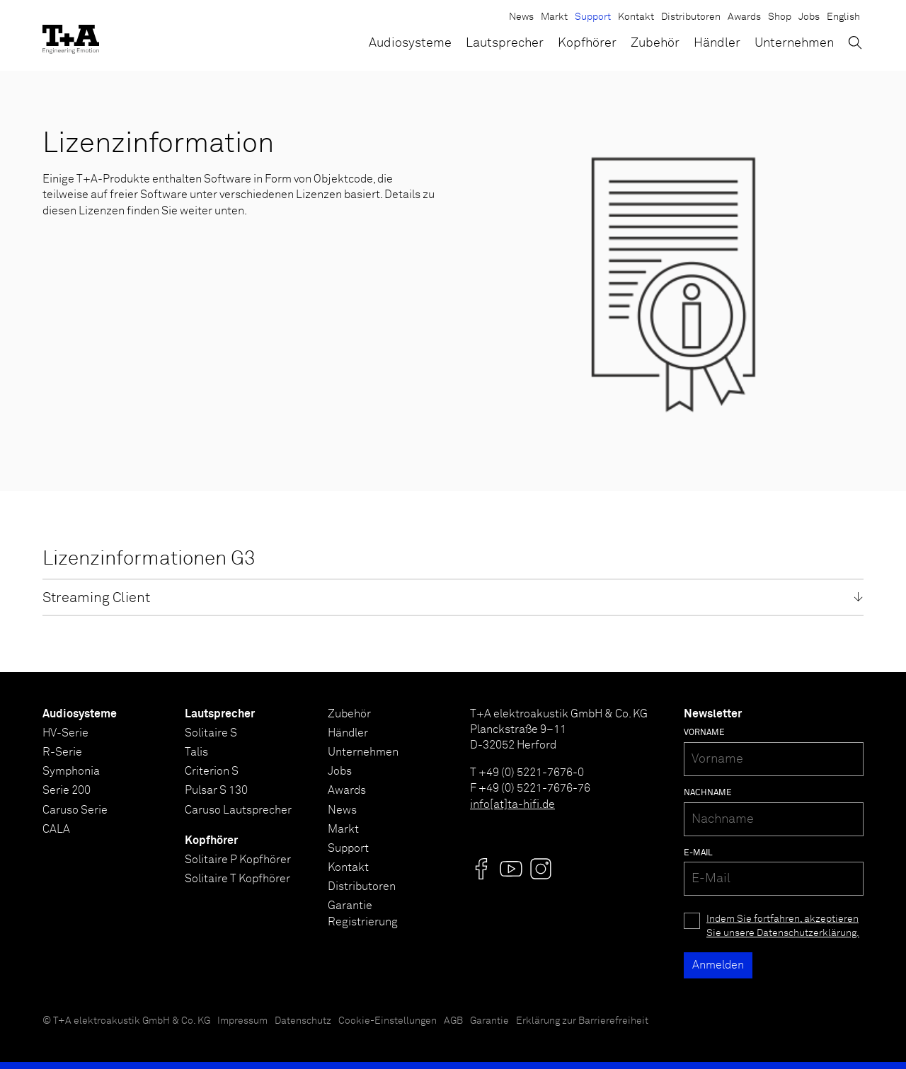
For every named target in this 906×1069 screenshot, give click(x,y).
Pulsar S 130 (216, 790)
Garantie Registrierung (363, 913)
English (843, 17)
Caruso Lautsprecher (238, 810)
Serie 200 (66, 790)
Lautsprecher (505, 43)
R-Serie (62, 752)
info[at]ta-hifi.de (512, 804)
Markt (554, 17)
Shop (779, 17)
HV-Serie (65, 733)
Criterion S (212, 771)
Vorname (704, 733)
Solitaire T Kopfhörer (237, 878)
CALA (56, 829)
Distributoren (691, 17)
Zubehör (655, 43)
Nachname (708, 793)
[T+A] (70, 35)
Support (593, 17)
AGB (453, 1021)
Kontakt (636, 17)
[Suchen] (855, 42)
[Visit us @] (481, 868)
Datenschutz (303, 1021)
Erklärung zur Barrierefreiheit (582, 1021)
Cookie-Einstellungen (387, 1021)
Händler (717, 43)
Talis (196, 752)
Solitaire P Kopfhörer (238, 859)
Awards (744, 17)
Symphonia (71, 771)
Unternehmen (794, 43)
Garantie (489, 1021)
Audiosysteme (410, 43)
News (521, 17)
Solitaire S (211, 733)
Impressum (242, 1021)
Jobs (809, 17)
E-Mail (698, 853)
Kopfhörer (587, 43)
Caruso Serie (75, 810)
